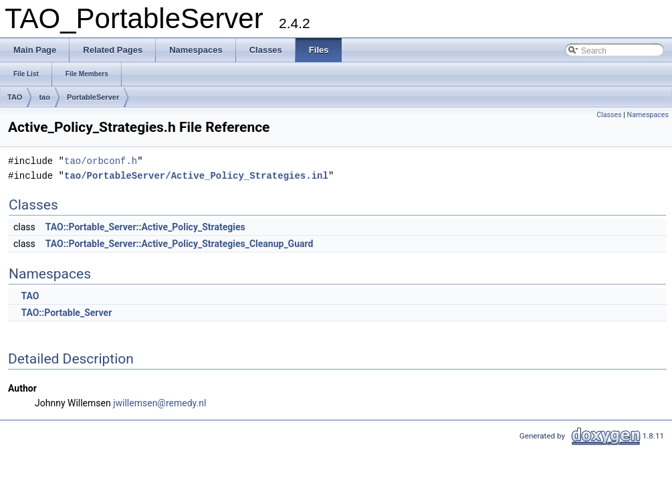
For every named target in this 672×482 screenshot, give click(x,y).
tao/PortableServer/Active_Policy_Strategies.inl (196, 175)
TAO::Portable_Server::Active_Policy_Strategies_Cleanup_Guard (179, 243)
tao (44, 97)
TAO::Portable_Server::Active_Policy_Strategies (145, 227)
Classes (608, 114)
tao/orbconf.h (100, 161)
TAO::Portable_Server (66, 312)
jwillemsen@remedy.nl (159, 403)
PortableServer (93, 97)
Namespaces (648, 114)
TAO (14, 97)
